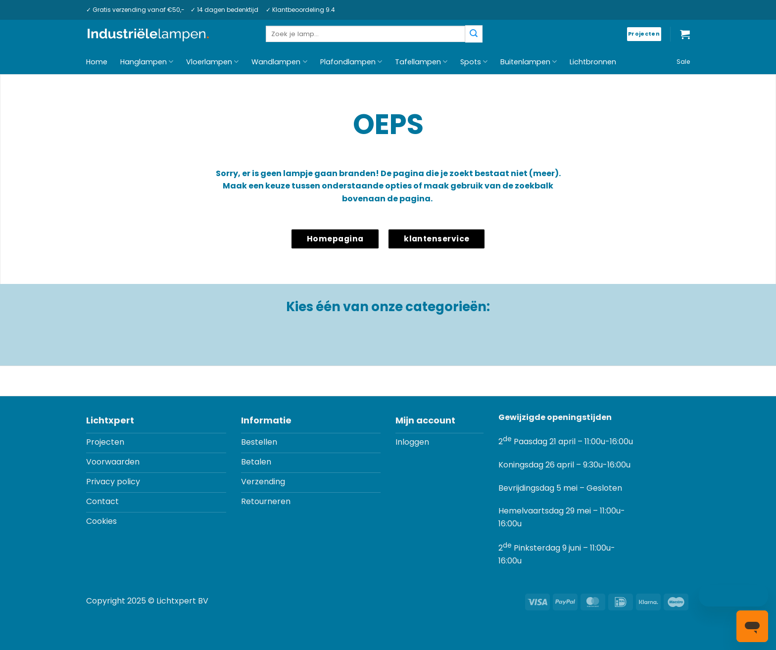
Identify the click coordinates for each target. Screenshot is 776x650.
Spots (473, 62)
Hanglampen (146, 62)
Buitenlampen (528, 62)
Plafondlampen (351, 62)
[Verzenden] (473, 34)
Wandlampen (279, 62)
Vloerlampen (212, 62)
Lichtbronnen (593, 62)
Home (96, 62)
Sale (683, 61)
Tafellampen (421, 62)
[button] (685, 34)
